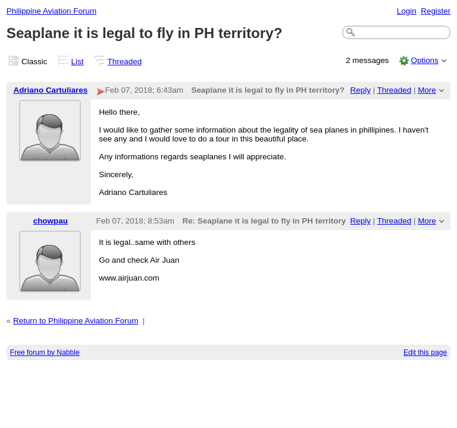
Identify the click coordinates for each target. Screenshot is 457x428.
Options (424, 60)
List (77, 61)
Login (407, 11)
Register (435, 11)
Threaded (125, 61)
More (427, 90)
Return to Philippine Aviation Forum (75, 320)
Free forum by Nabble (45, 352)
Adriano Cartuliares (50, 90)
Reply (360, 90)
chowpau (50, 220)
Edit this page (425, 352)
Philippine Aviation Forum (51, 11)
